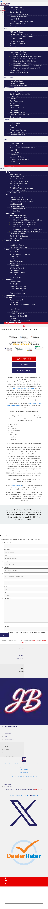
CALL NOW (24, 365)
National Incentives (17, 75)
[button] (24, 168)
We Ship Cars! (15, 26)
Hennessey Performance (19, 86)
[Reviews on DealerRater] (24, 875)
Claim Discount (24, 359)
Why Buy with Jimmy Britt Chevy (22, 148)
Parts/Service (9, 88)
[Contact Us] (24, 326)
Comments (7, 598)
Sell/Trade (8, 733)
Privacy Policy (35, 640)
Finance (7, 119)
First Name (7, 543)
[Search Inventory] (24, 905)
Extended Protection (17, 135)
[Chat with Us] (6, 885)
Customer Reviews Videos (19, 159)
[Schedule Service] (6, 883)
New (22, 648)
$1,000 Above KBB (9, 166)
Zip (5, 592)
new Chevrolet (17, 485)
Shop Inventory (24, 370)
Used (5, 28)
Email (6, 555)
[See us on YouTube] (28, 795)
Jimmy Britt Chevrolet (11, 726)
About (6, 139)
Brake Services (15, 117)
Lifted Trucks (9, 77)
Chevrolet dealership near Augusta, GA (22, 388)
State (5, 586)
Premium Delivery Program (20, 164)
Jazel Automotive (38, 789)
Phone (6, 561)
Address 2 (7, 573)
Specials (7, 48)
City (5, 580)
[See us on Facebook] (20, 795)
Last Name (7, 549)
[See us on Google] (13, 795)
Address (6, 567)
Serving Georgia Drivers (24, 767)
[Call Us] (6, 878)
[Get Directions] (6, 881)
